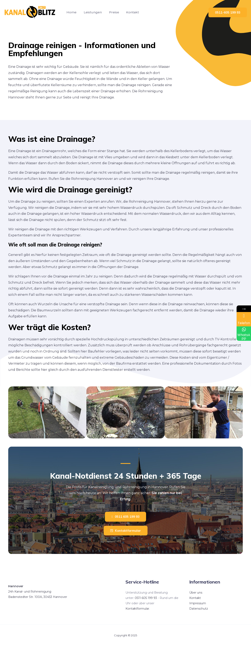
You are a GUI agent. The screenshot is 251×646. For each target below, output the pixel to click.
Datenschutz (198, 608)
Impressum (197, 603)
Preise (113, 12)
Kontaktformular (137, 608)
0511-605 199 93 (146, 598)
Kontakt (130, 12)
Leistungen (92, 12)
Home (71, 12)
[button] (125, 517)
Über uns (195, 592)
